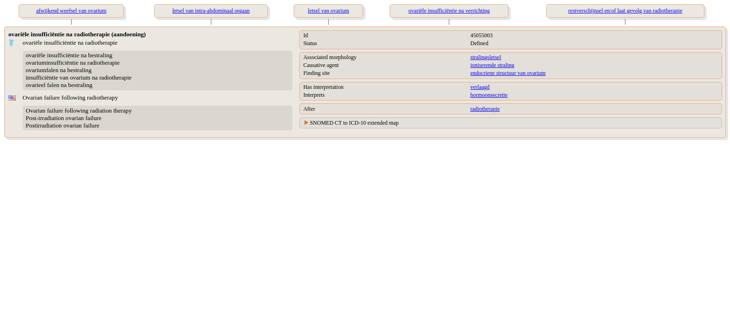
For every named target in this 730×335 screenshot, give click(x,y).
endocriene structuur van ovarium (508, 73)
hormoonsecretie (488, 95)
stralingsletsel (485, 57)
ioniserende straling (492, 65)
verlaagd (479, 87)
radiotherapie (485, 109)
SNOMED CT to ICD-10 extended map (354, 123)
